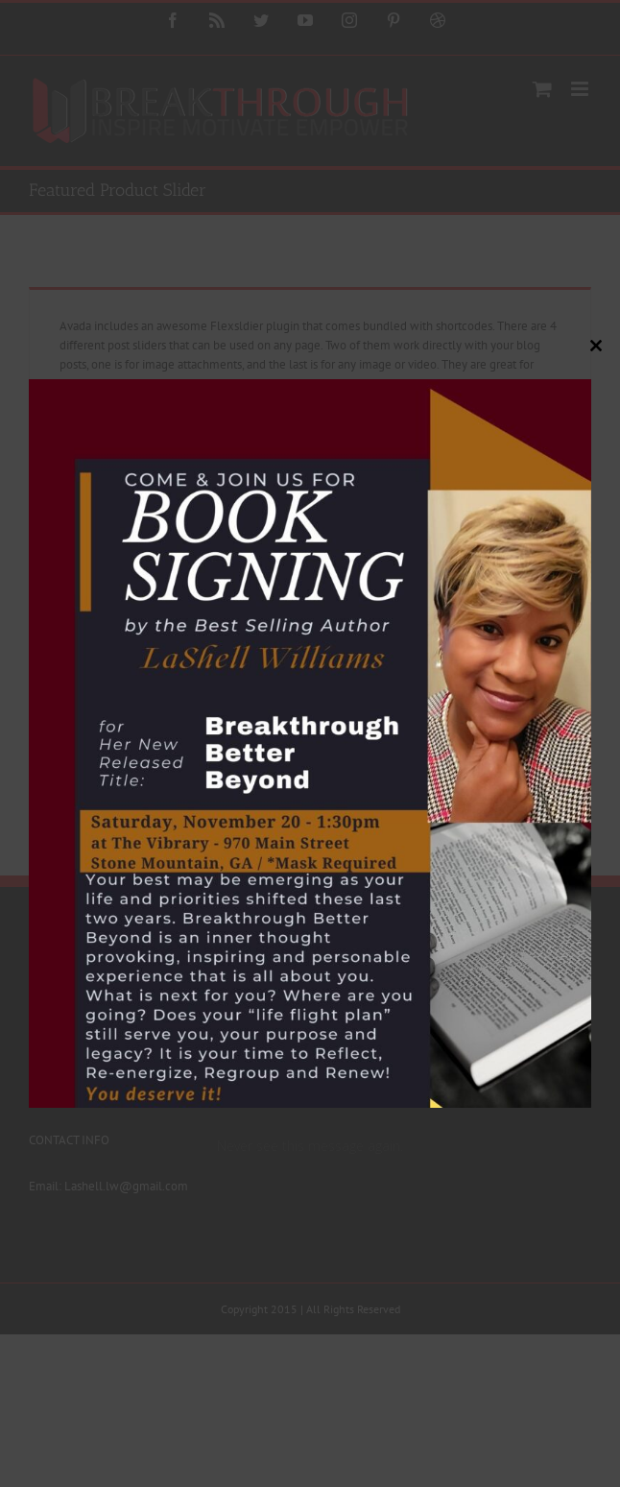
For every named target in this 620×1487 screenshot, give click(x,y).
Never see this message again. (310, 1146)
